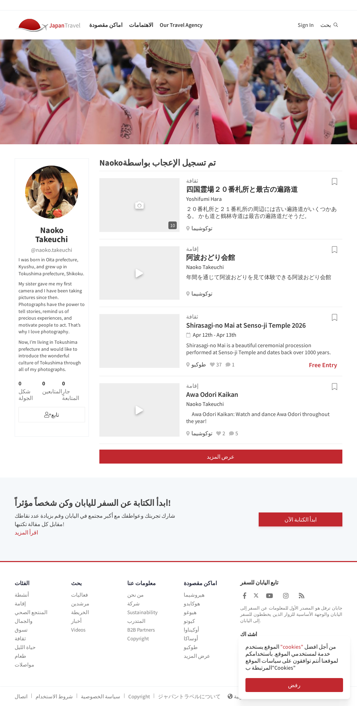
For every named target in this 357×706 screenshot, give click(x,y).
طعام (20, 656)
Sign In (306, 24)
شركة (133, 603)
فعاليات (79, 594)
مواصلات (24, 664)
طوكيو (191, 647)
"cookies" (291, 646)
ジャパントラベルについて (189, 696)
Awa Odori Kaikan (212, 394)
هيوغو (190, 612)
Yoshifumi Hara (204, 198)
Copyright (138, 638)
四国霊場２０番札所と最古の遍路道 (242, 189)
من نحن (135, 594)
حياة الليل (25, 647)
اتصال (21, 696)
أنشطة (22, 594)
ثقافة (20, 638)
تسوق (21, 629)
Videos (78, 629)
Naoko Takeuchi (205, 266)
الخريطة (80, 612)
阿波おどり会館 (210, 257)
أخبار (76, 621)
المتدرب (136, 621)
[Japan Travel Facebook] (244, 596)
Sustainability (142, 612)
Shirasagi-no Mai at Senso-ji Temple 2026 (246, 325)
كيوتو (189, 621)
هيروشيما (194, 594)
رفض (294, 685)
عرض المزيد (221, 456)
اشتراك (248, 634)
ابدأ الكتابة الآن (300, 519)
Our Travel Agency (181, 24)
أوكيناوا (191, 629)
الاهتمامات (141, 24)
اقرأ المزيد (26, 532)
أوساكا (191, 638)
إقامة (20, 603)
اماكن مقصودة (105, 24)
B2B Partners (141, 629)
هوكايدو (192, 603)
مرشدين (80, 603)
